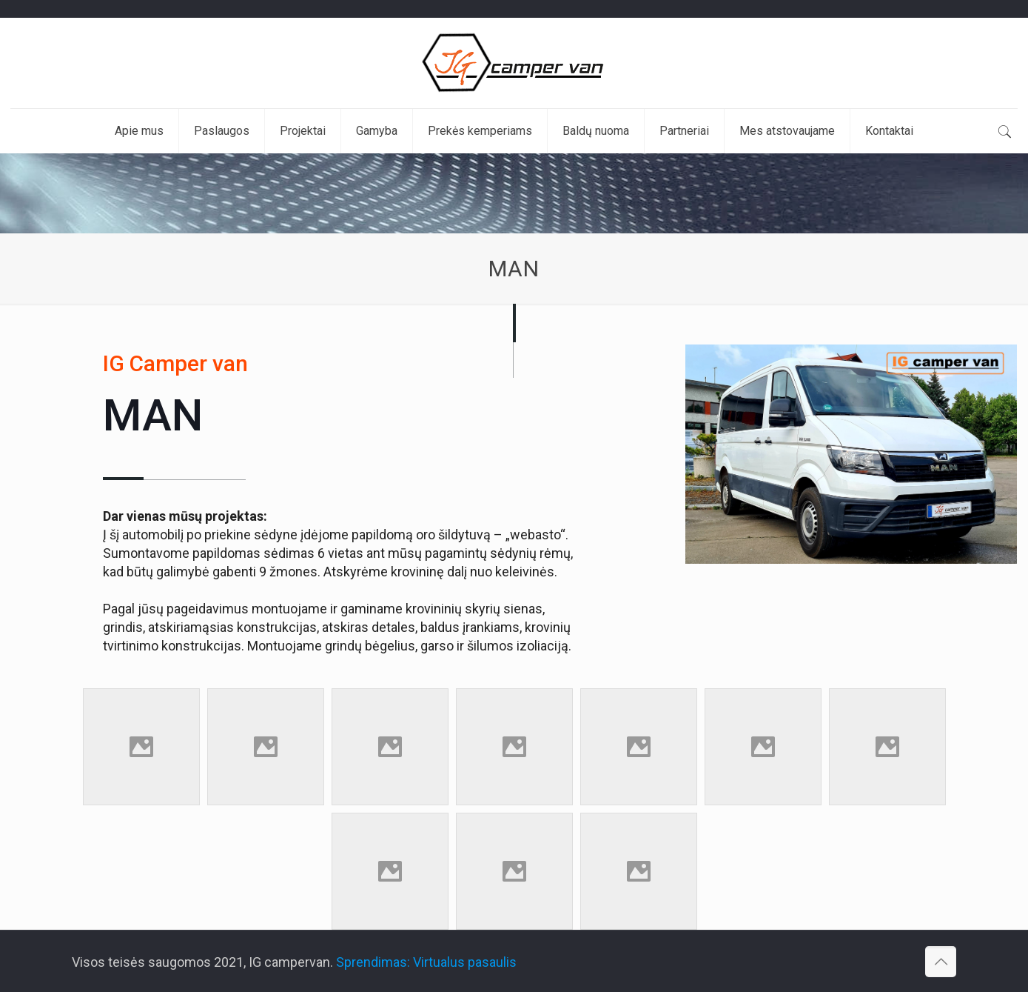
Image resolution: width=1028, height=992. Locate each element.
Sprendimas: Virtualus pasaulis (426, 962)
